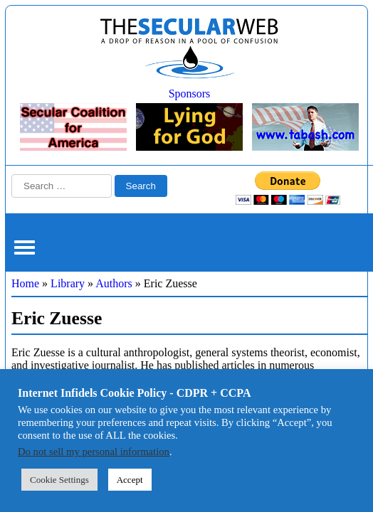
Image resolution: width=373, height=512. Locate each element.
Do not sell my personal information (93, 451)
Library (68, 283)
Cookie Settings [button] (59, 479)
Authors (113, 283)
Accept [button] (130, 479)
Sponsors (190, 93)
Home (25, 283)
